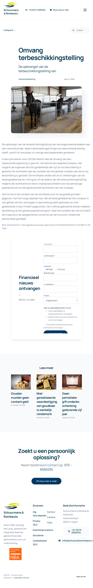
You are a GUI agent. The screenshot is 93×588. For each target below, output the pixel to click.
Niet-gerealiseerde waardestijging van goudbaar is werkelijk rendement (47, 403)
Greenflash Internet (21, 578)
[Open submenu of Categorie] (14, 30)
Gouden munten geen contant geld (20, 397)
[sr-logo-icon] (11, 3)
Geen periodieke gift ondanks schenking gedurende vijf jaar (72, 403)
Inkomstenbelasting (27, 79)
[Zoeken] (79, 30)
